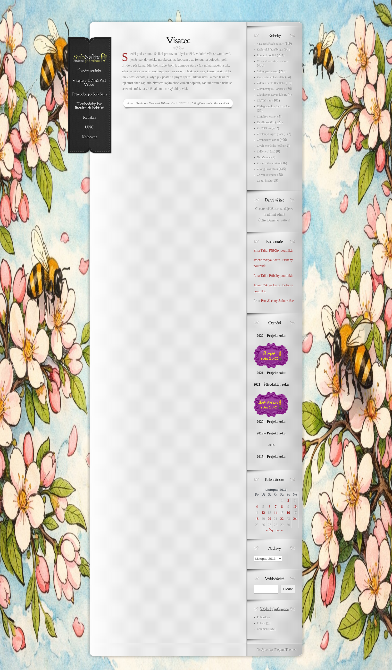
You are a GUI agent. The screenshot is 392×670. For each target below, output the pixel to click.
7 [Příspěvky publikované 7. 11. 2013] (275, 507)
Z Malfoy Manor (267, 116)
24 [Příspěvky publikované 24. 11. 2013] (295, 519)
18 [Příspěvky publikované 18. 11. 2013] (257, 519)
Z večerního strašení (269, 163)
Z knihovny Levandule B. (272, 94)
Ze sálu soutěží (266, 122)
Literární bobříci (266, 55)
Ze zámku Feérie (267, 175)
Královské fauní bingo (270, 49)
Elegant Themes (285, 650)
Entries (264, 623)
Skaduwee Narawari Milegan (153, 103)
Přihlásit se (263, 617)
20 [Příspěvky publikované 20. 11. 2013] (269, 519)
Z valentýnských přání (270, 134)
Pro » (279, 530)
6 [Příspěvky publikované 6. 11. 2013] (269, 507)
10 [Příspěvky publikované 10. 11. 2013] (295, 507)
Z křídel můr (264, 100)
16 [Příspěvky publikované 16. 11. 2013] (288, 513)
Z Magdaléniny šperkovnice (273, 106)
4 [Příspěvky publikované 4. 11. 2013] (257, 507)
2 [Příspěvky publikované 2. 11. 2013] (288, 500)
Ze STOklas (264, 128)
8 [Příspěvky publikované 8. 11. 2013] (282, 507)
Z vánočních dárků (268, 140)
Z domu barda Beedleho (271, 83)
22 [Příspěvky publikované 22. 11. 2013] (282, 519)
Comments (266, 629)
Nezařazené (264, 157)
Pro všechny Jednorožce (278, 301)
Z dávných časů (266, 151)
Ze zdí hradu (264, 180)
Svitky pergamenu (267, 71)
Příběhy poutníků (281, 250)
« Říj (269, 530)
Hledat (288, 589)
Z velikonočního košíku (271, 145)
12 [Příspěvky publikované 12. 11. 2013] (263, 513)
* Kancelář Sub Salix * (270, 43)
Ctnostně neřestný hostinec (272, 61)
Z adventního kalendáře (270, 77)
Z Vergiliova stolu (201, 103)
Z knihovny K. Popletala (271, 89)
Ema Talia (260, 250)
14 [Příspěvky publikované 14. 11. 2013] (275, 513)
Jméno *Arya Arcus (267, 260)
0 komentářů (221, 103)
